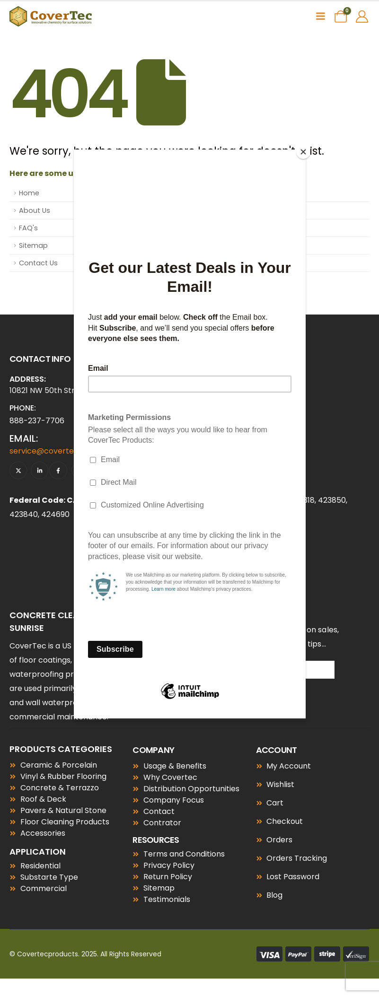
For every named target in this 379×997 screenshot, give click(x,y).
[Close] (303, 152)
